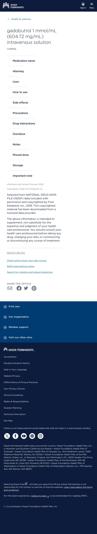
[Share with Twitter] (26, 288)
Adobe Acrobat (40, 496)
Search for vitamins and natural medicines (30, 272)
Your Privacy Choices (14, 389)
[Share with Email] (10, 288)
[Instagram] (40, 436)
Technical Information (15, 414)
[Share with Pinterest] (34, 288)
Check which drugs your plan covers (26, 260)
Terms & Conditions (13, 395)
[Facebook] (15, 436)
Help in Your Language (15, 369)
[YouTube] (23, 436)
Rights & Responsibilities (16, 401)
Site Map (8, 420)
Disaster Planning (12, 408)
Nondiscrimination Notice (17, 363)
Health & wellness (21, 19)
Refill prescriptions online (20, 266)
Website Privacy (12, 376)
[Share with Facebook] (18, 288)
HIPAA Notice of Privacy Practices (21, 382)
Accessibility (10, 357)
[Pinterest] (32, 436)
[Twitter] (7, 436)
